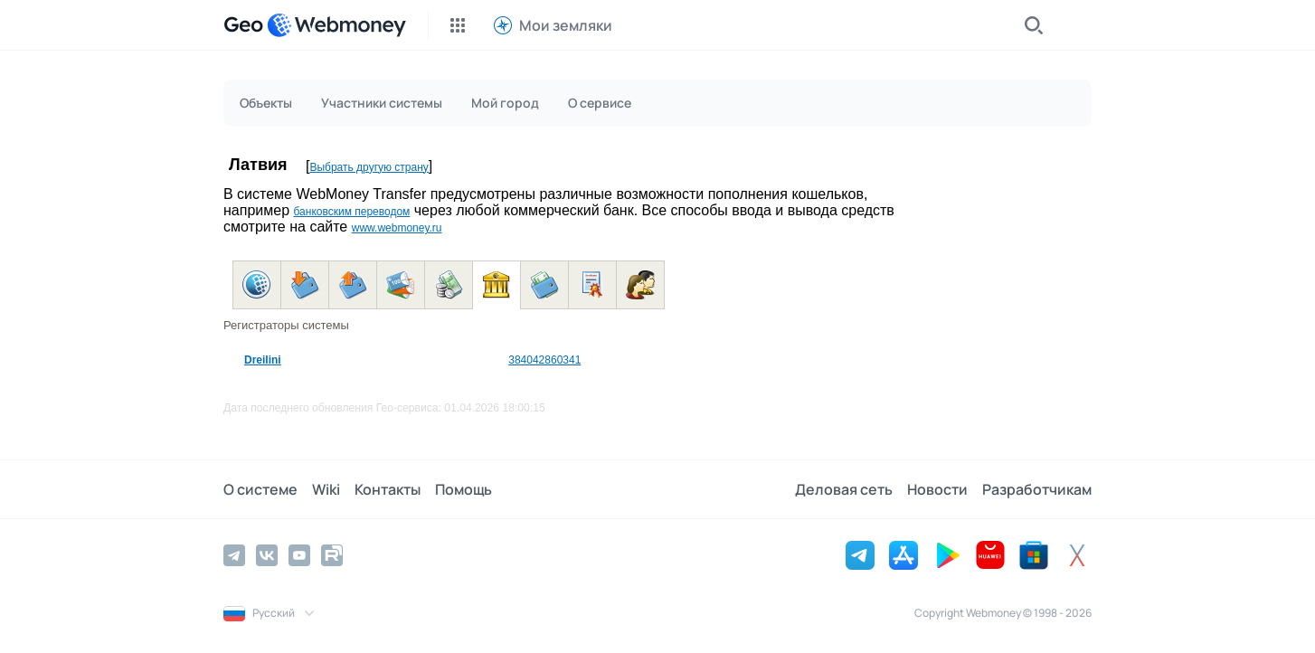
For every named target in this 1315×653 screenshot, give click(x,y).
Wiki (326, 489)
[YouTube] (299, 555)
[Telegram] (234, 555)
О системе (260, 489)
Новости (937, 489)
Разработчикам (1037, 489)
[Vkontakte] (267, 555)
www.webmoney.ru (397, 228)
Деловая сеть (844, 489)
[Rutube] (332, 555)
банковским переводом (351, 211)
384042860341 (544, 360)
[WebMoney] (336, 25)
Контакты (388, 489)
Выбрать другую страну (368, 167)
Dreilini (262, 360)
